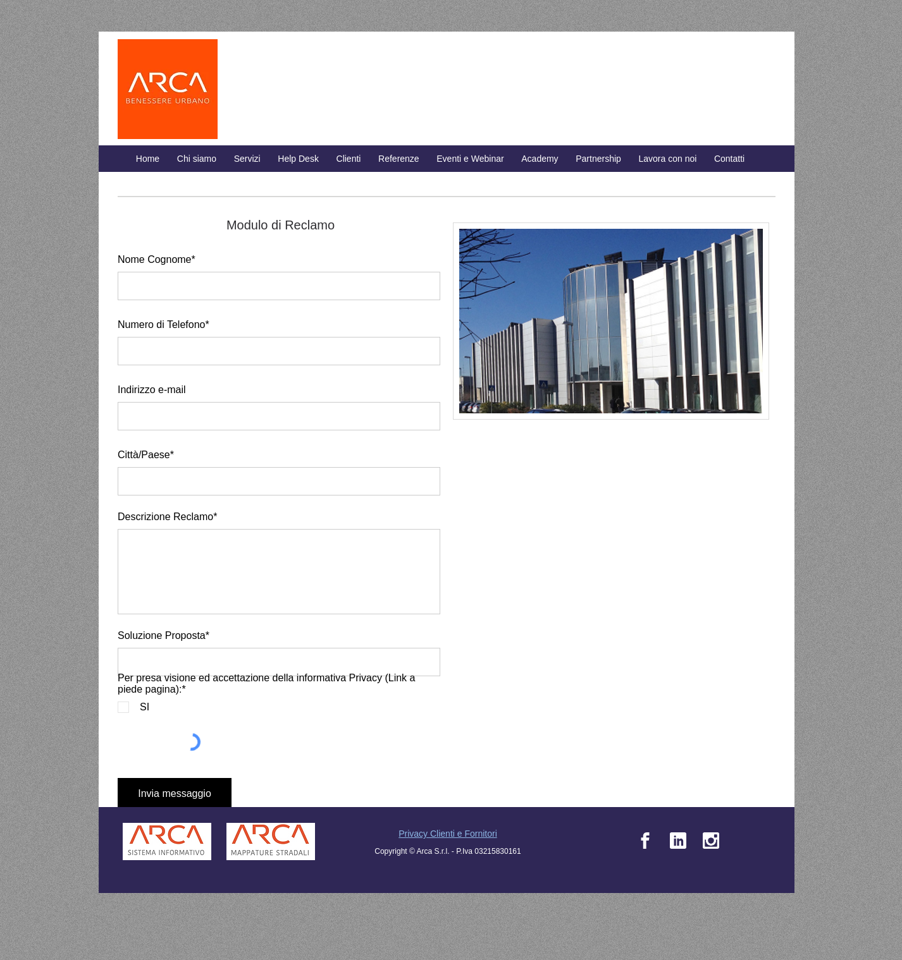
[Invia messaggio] (175, 794)
